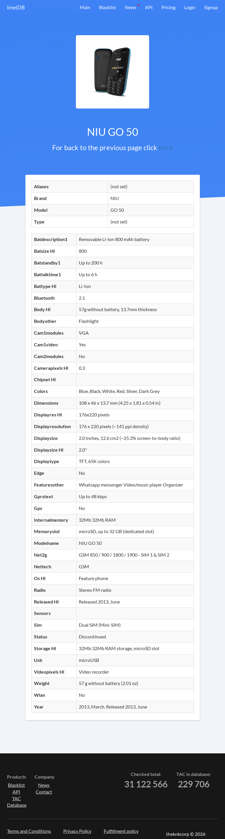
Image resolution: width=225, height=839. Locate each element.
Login (189, 7)
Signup (211, 7)
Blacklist (107, 7)
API (149, 7)
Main (85, 7)
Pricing (168, 7)
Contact (44, 791)
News (130, 7)
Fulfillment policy (121, 831)
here (166, 147)
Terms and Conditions (29, 831)
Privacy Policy (77, 831)
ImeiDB (16, 7)
